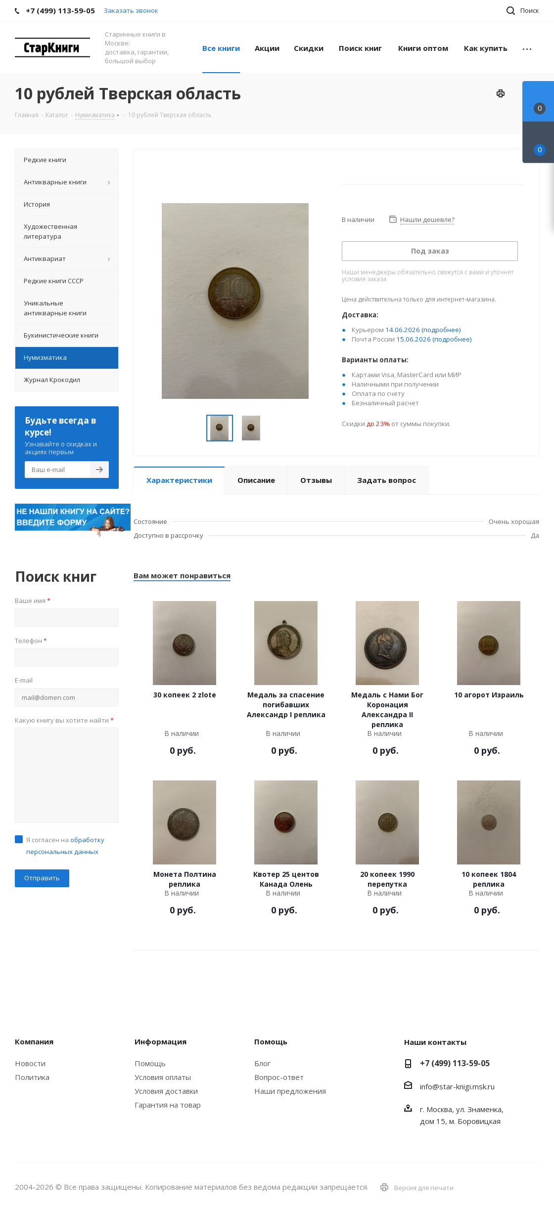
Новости (30, 1063)
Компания (34, 1041)
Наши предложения (290, 1091)
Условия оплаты (163, 1077)
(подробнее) (441, 329)
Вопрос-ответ (279, 1077)
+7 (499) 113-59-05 (455, 1063)
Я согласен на (65, 845)
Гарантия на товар (168, 1105)
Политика (32, 1077)
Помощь (150, 1063)
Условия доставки (166, 1091)
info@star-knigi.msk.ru (457, 1086)
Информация (160, 1041)
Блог (262, 1063)
